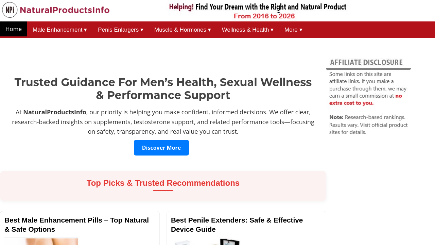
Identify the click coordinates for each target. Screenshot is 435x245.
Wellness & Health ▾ (248, 30)
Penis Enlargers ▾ (120, 30)
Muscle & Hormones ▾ (182, 30)
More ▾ (293, 30)
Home (13, 29)
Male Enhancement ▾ (60, 30)
